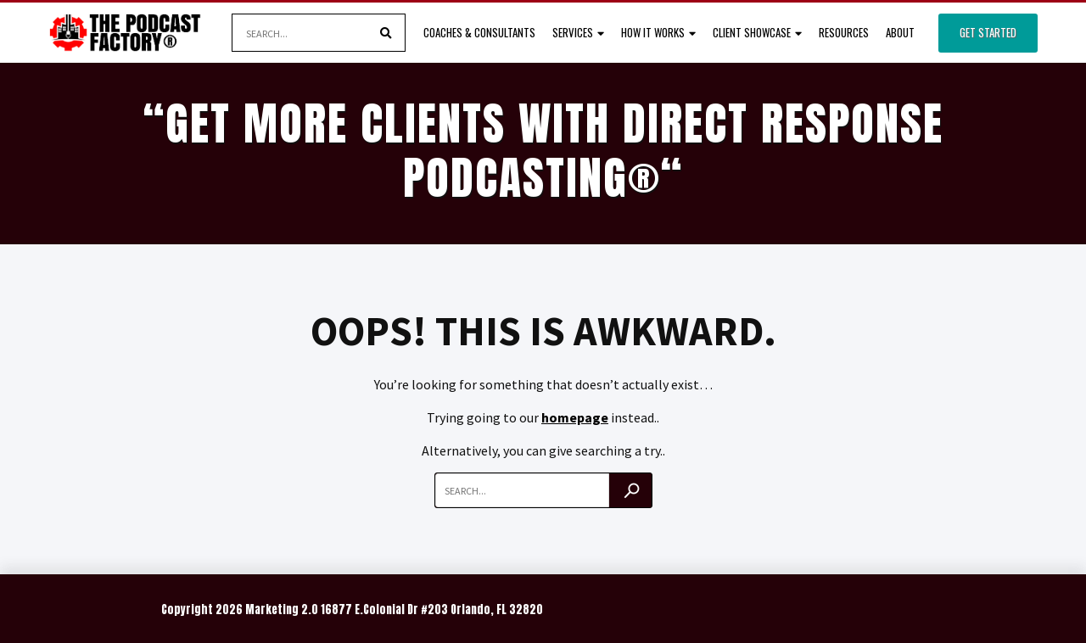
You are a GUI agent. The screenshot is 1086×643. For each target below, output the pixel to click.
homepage (574, 417)
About (900, 32)
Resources (844, 32)
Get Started (988, 32)
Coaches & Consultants (479, 32)
